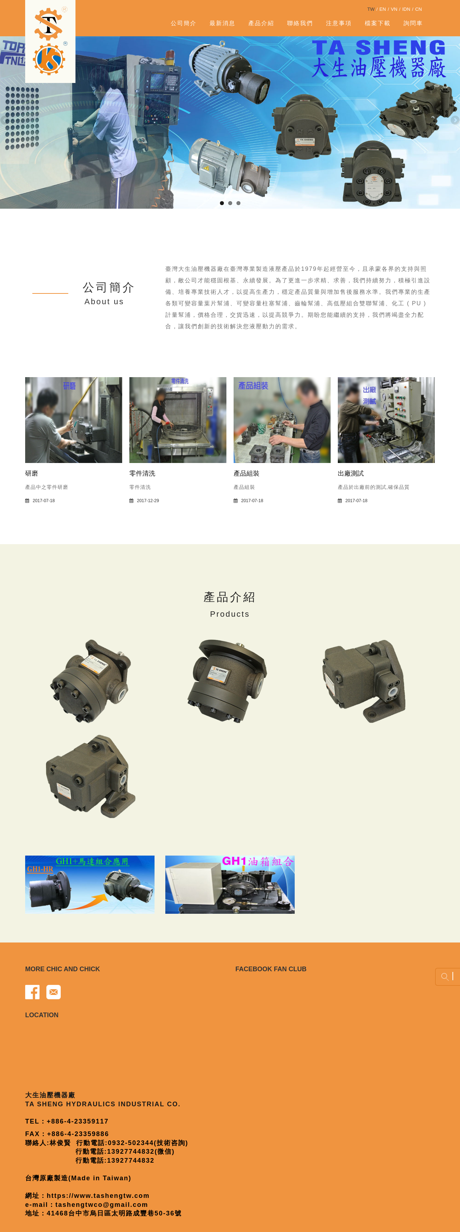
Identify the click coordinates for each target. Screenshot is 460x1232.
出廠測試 (351, 473)
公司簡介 (184, 23)
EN (383, 9)
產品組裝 (246, 473)
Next (454, 120)
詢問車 (413, 23)
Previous (5, 120)
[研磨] (73, 419)
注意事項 (339, 23)
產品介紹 (261, 23)
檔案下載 (378, 23)
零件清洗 (142, 473)
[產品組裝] (282, 419)
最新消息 (222, 23)
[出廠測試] (386, 419)
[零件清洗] (177, 419)
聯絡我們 (300, 23)
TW (370, 9)
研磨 (31, 473)
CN (418, 9)
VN (394, 9)
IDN (406, 9)
